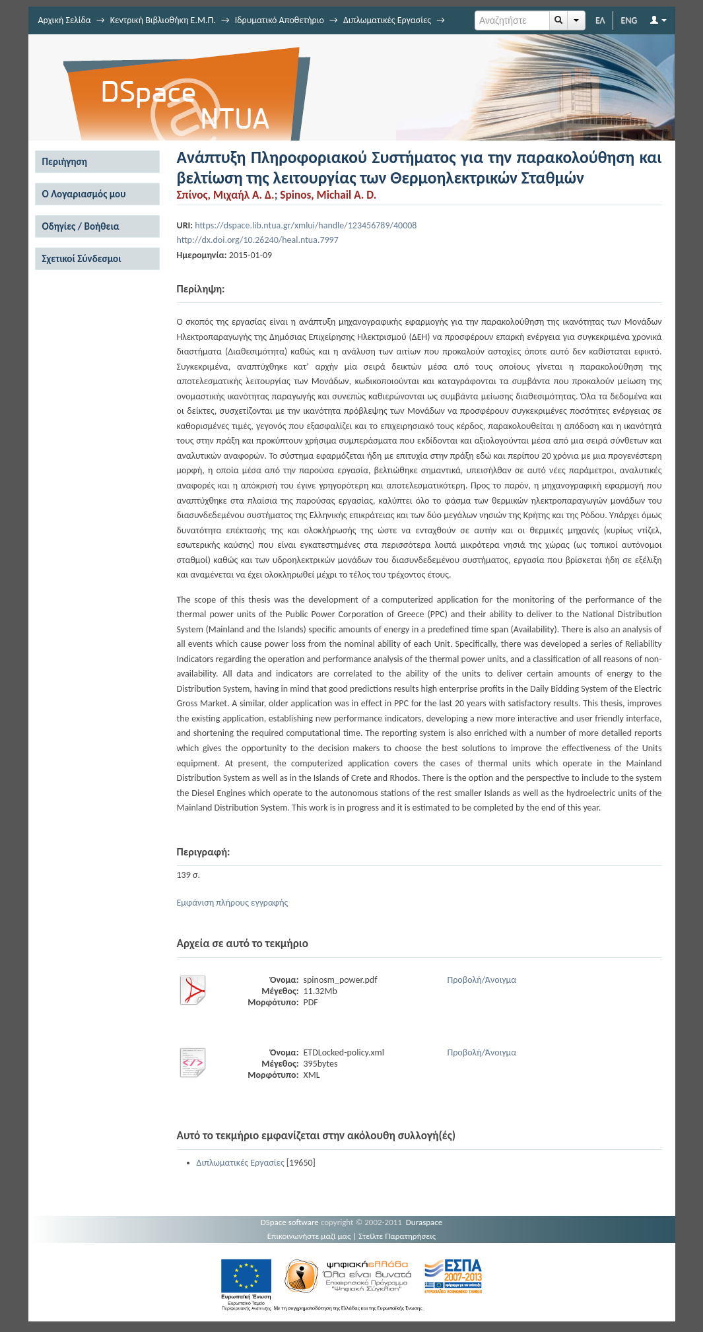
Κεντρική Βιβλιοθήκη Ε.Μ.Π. (163, 20)
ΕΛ (600, 20)
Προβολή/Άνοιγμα (482, 979)
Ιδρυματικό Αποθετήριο (279, 20)
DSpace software (290, 1222)
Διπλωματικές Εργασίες (387, 20)
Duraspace (424, 1222)
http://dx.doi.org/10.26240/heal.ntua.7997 (258, 240)
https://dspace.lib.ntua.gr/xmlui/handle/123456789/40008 (306, 225)
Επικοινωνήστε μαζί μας (309, 1236)
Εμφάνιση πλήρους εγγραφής (232, 902)
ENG (629, 20)
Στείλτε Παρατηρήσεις (397, 1236)
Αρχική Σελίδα (64, 20)
